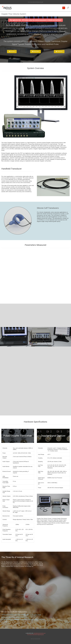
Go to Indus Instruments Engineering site (35, 2)
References (60, 51)
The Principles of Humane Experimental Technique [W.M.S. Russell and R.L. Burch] (21, 614)
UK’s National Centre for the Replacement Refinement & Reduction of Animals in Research (23, 619)
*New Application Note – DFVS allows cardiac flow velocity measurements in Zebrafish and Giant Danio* (36, 20)
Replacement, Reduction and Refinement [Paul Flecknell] (15, 617)
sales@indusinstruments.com (39, 633)
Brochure (13, 51)
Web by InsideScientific (35, 638)
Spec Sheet (36, 51)
